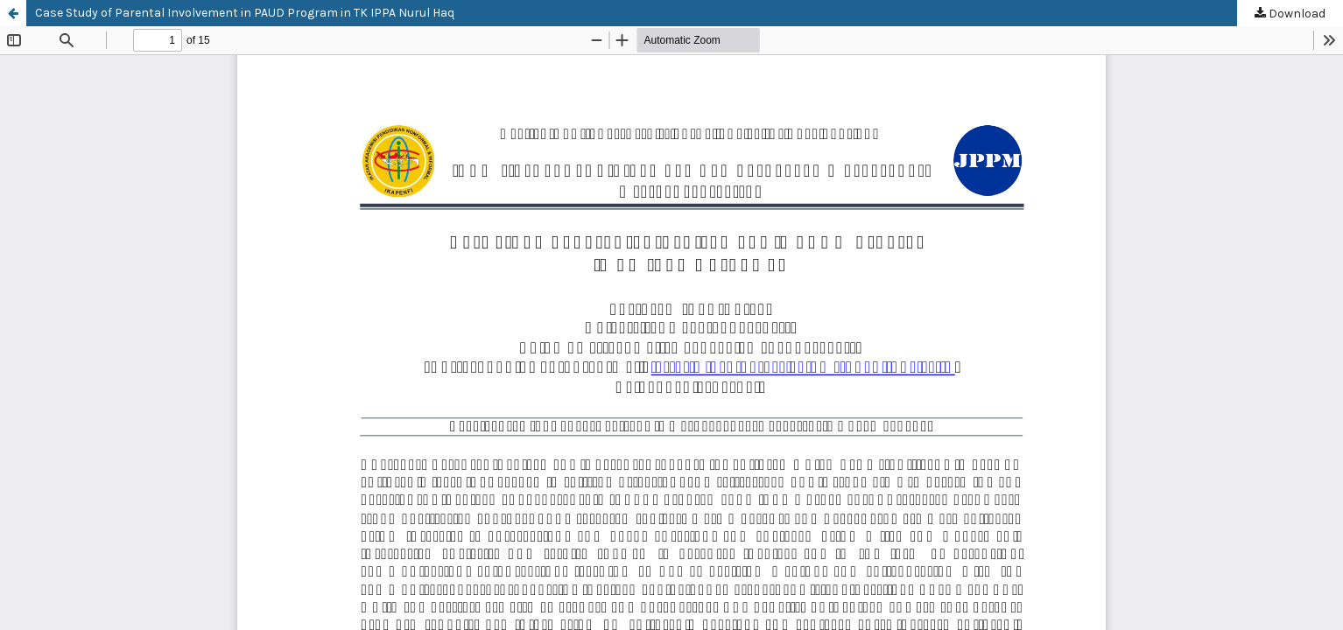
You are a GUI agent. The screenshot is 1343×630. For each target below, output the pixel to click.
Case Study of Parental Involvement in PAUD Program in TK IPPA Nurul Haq (244, 12)
